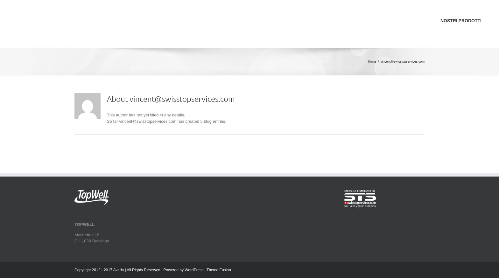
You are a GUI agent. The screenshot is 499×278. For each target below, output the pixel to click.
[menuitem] (456, 3)
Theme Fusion (219, 270)
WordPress (194, 270)
